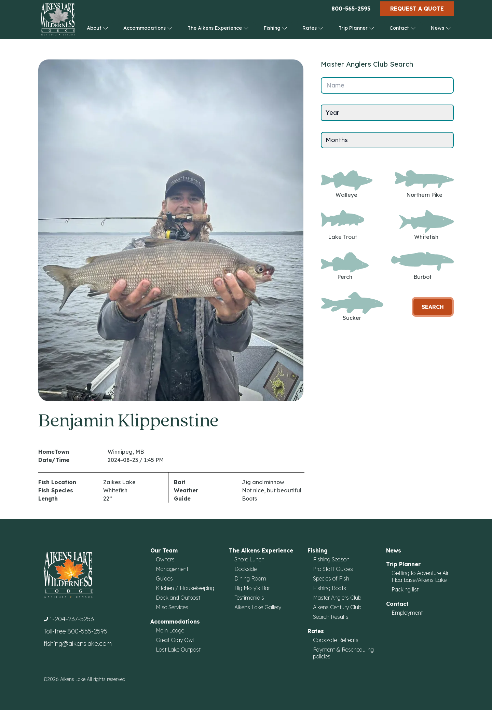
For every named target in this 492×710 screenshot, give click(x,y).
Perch (345, 266)
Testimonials (249, 597)
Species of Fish (331, 578)
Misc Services (172, 607)
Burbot (422, 266)
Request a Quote (417, 8)
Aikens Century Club (337, 607)
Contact (403, 28)
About (97, 28)
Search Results (330, 616)
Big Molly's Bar (252, 588)
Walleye (346, 184)
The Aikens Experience (218, 28)
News (441, 28)
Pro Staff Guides (333, 568)
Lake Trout (342, 225)
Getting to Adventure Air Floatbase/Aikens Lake (420, 576)
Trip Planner (356, 28)
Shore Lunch (249, 559)
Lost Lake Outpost (178, 649)
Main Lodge (170, 630)
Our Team (164, 550)
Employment (407, 612)
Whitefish (426, 225)
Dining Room (250, 578)
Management (172, 568)
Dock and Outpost (178, 597)
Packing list (405, 589)
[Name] (387, 85)
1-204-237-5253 (72, 619)
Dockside (245, 568)
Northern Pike (424, 184)
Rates (313, 28)
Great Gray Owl (175, 640)
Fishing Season (331, 559)
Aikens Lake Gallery (257, 607)
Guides (164, 578)
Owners (165, 559)
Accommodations (148, 28)
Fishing (275, 28)
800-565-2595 (350, 8)
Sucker (352, 307)
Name (335, 85)
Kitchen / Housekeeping (185, 588)
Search (433, 306)
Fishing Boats (329, 588)
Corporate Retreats (335, 640)
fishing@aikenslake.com (78, 643)
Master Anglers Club (337, 597)
